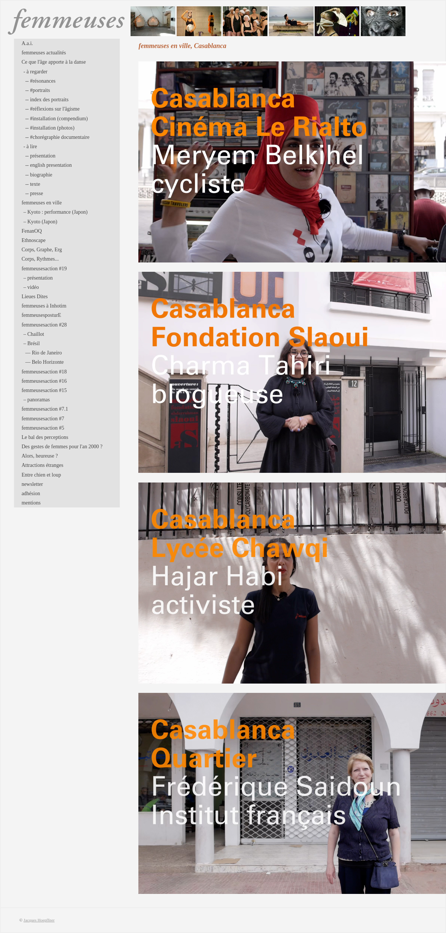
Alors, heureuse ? (40, 456)
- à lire (30, 146)
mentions (31, 503)
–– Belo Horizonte (44, 362)
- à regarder (35, 71)
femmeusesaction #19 (44, 268)
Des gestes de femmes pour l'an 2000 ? (62, 446)
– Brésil (31, 343)
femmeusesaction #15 (44, 390)
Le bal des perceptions (45, 437)
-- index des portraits (46, 99)
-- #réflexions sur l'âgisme (52, 109)
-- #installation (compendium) (56, 118)
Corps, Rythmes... (40, 259)
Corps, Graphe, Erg (42, 249)
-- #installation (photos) (49, 128)
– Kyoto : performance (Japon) (55, 212)
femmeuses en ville (42, 203)
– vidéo (31, 287)
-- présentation (40, 156)
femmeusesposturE (41, 315)
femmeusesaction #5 (43, 428)
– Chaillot (33, 334)
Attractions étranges (42, 465)
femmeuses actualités (44, 52)
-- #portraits (37, 90)
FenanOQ (32, 231)
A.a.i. (27, 43)
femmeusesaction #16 (44, 381)
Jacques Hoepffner (38, 920)
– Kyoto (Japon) (40, 222)
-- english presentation (48, 165)
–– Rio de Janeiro (43, 353)
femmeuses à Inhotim (44, 306)
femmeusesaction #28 (44, 325)
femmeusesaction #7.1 (45, 409)
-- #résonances (40, 81)
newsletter (32, 484)
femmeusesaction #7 (43, 418)
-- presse (34, 193)
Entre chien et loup (41, 475)
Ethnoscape (34, 240)
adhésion (31, 493)
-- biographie (38, 175)
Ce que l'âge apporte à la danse (54, 62)
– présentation (38, 278)
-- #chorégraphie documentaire (57, 137)
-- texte (32, 184)
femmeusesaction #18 (44, 372)
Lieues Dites (35, 296)
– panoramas (36, 399)
